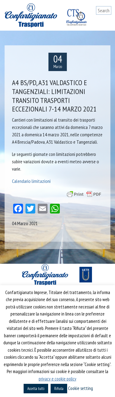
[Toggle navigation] (106, 22)
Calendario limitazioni (31, 181)
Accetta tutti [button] (35, 388)
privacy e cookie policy (57, 379)
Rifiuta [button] (58, 388)
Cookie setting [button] (80, 388)
